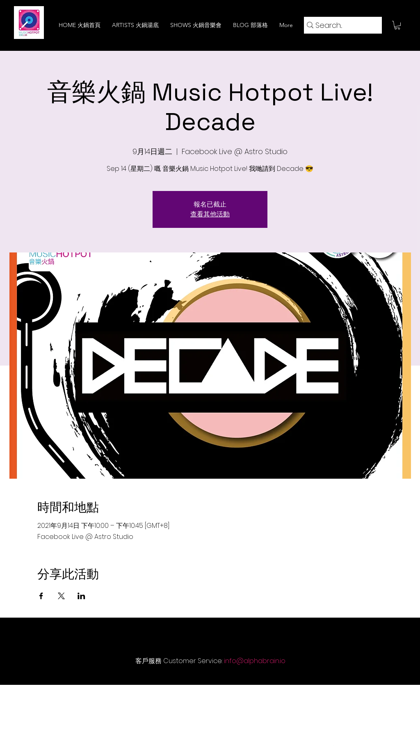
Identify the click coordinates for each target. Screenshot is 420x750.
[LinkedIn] (382, 743)
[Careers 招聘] (320, 697)
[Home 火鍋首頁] (69, 697)
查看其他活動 (210, 214)
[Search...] (340, 25)
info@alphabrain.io (254, 661)
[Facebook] (332, 743)
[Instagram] (349, 743)
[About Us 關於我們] (127, 697)
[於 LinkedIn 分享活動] (81, 596)
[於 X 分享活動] (61, 596)
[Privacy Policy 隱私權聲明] (253, 697)
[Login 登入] (369, 697)
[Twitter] (365, 743)
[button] (397, 25)
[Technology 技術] (186, 697)
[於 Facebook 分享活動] (41, 596)
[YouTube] (398, 743)
